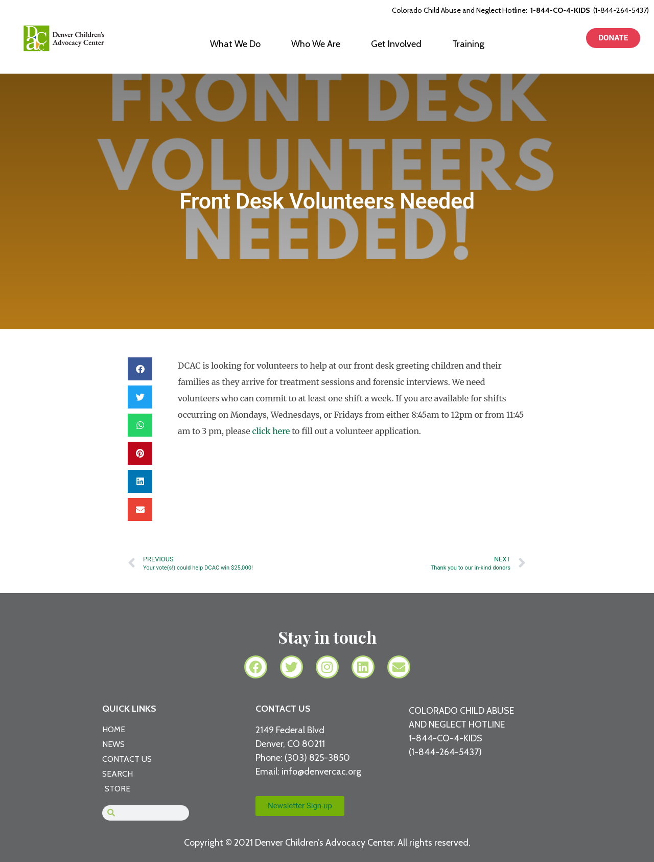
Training (468, 44)
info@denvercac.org (321, 771)
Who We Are (315, 44)
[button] (140, 368)
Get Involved (396, 44)
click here (271, 431)
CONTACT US (283, 708)
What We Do (235, 44)
